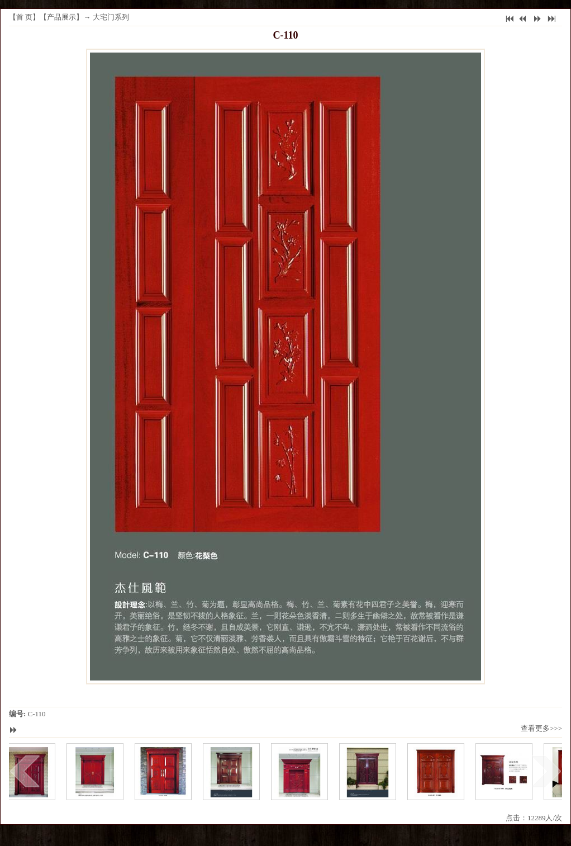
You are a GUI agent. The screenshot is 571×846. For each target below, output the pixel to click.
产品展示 (61, 17)
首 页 (24, 17)
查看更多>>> (541, 728)
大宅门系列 (111, 17)
